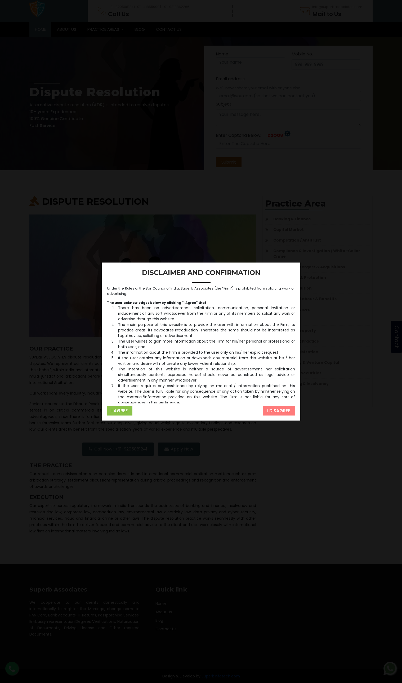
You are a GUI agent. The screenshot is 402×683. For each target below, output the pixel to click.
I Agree (119, 411)
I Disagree (279, 411)
